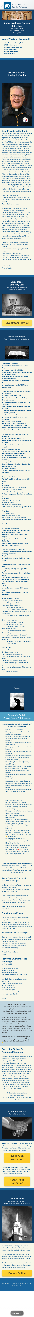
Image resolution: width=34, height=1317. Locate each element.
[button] (17, 1313)
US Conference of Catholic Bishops (19, 339)
